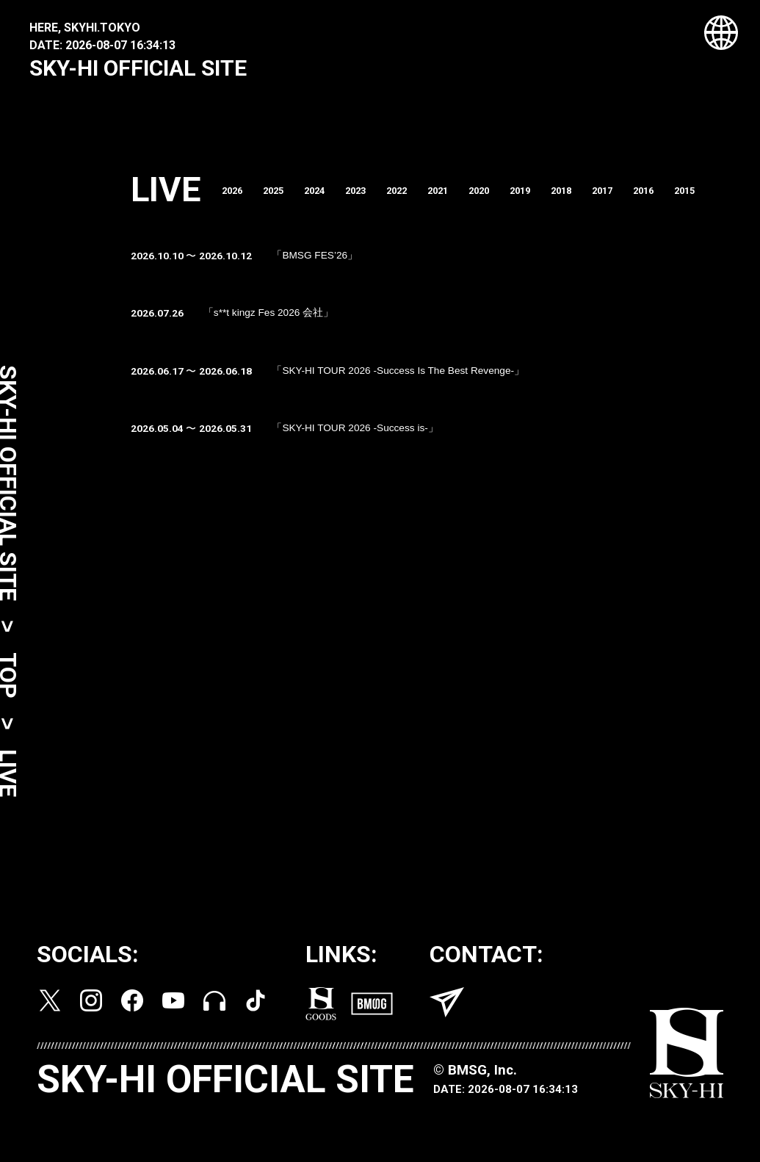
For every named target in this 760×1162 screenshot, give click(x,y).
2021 (459, 198)
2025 (282, 198)
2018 (591, 198)
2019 (547, 198)
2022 (415, 198)
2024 (327, 198)
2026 (238, 198)
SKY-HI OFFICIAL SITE (138, 68)
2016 (679, 198)
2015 (723, 198)
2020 (503, 198)
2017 (635, 198)
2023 (371, 198)
